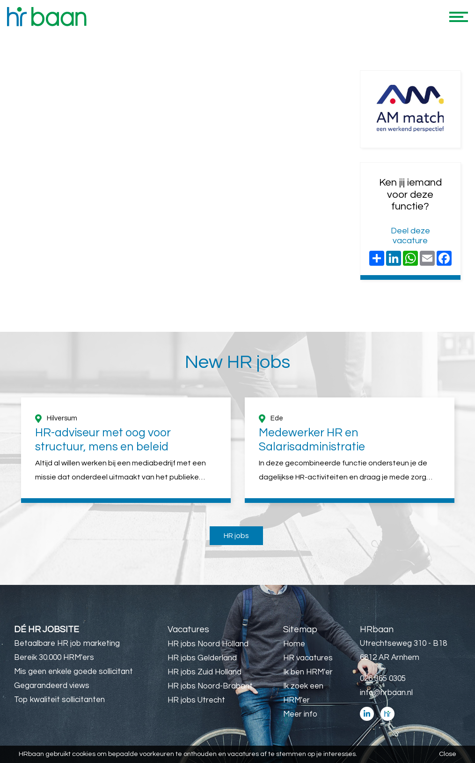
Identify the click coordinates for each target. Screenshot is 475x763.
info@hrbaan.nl (386, 692)
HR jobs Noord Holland (208, 644)
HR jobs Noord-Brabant (210, 686)
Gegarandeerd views (51, 685)
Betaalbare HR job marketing (67, 643)
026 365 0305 (383, 678)
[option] (126, 450)
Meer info (300, 714)
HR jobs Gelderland (202, 658)
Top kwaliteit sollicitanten (59, 700)
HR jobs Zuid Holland (204, 672)
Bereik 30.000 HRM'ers (54, 657)
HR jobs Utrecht (196, 700)
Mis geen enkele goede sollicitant (73, 671)
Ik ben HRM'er (308, 672)
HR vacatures (308, 658)
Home (294, 644)
